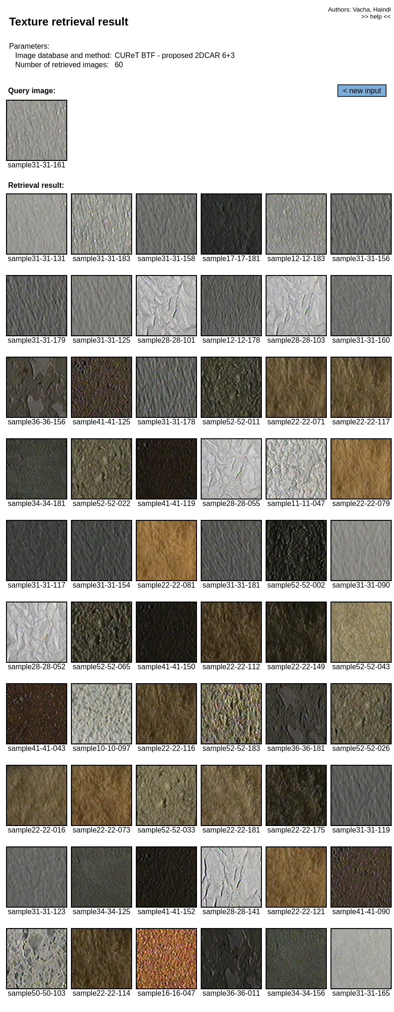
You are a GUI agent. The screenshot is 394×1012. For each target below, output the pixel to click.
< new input (362, 91)
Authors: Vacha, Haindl (359, 9)
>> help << (376, 16)
